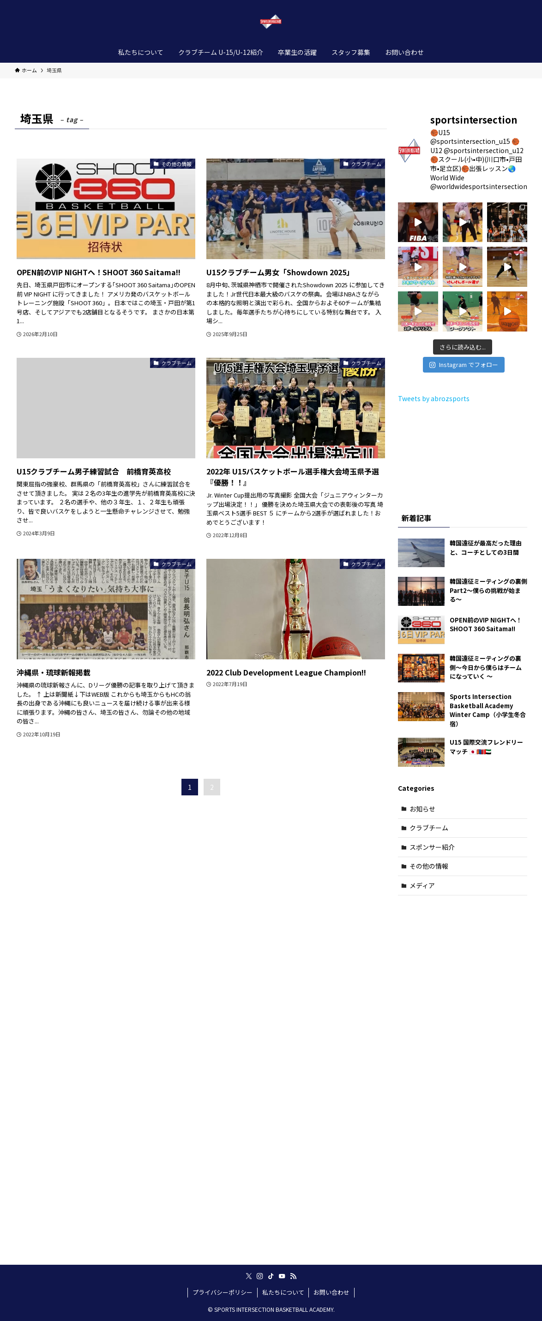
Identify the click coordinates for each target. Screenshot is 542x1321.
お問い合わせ (331, 1292)
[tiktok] (271, 1276)
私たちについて (283, 1292)
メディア (422, 885)
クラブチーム (429, 827)
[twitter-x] (249, 1276)
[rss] (293, 1276)
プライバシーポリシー (223, 1292)
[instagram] (260, 1276)
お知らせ (422, 808)
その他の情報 (429, 866)
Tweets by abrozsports (434, 398)
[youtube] (282, 1276)
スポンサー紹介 (432, 847)
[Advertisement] (462, 1050)
